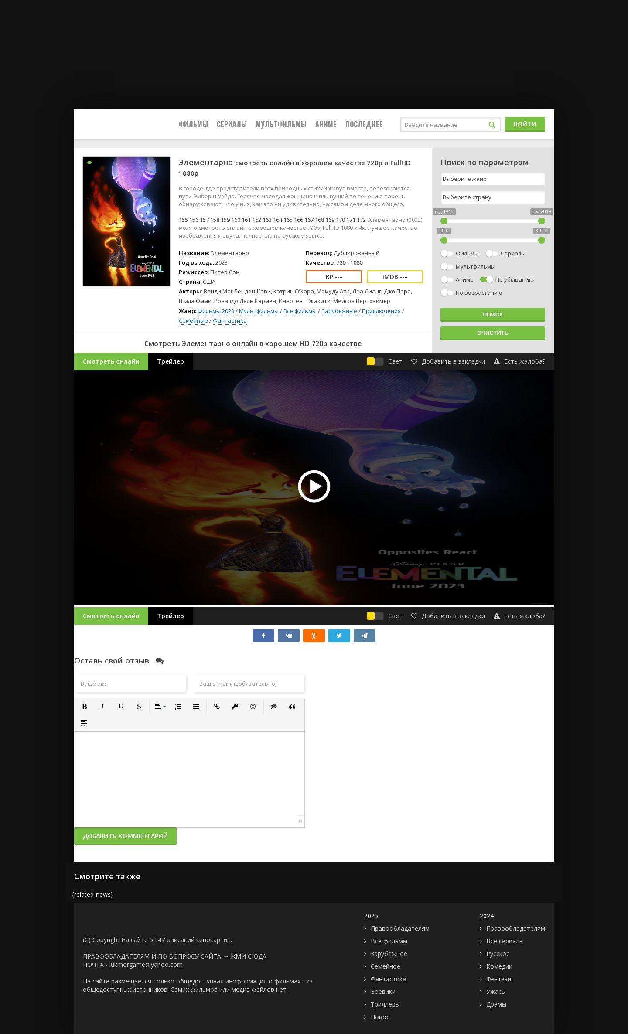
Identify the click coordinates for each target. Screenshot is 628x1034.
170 (340, 220)
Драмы (496, 1004)
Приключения (381, 311)
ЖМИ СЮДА (248, 956)
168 (319, 220)
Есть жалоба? (519, 361)
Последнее (364, 124)
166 (298, 220)
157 (204, 220)
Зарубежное (389, 953)
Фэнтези (498, 979)
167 (309, 220)
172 (361, 220)
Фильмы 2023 (216, 311)
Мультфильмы (281, 124)
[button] (84, 706)
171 (350, 220)
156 (193, 220)
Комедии (499, 966)
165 (288, 220)
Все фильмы (300, 311)
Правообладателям (400, 928)
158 (214, 220)
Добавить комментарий (125, 836)
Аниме (326, 124)
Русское (498, 953)
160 (235, 220)
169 (329, 220)
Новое (380, 1017)
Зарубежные (339, 311)
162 (256, 220)
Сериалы (232, 124)
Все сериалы (505, 941)
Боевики (383, 991)
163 (267, 220)
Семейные (193, 320)
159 (225, 220)
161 (246, 220)
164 (277, 220)
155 (183, 220)
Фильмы (193, 124)
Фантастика (230, 320)
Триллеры (385, 1004)
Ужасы (496, 991)
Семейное (385, 966)
